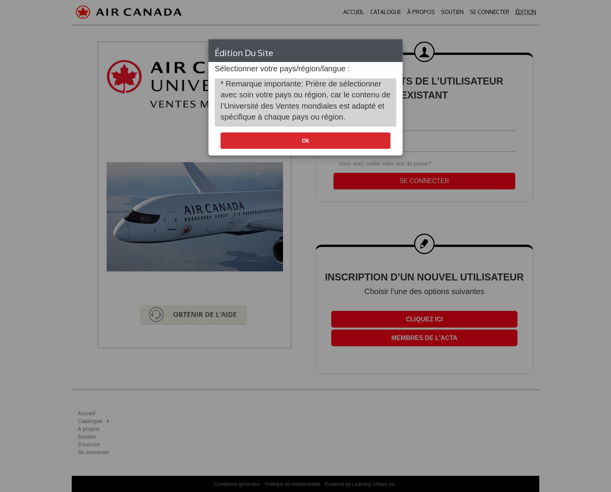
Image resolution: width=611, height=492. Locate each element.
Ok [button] (305, 141)
